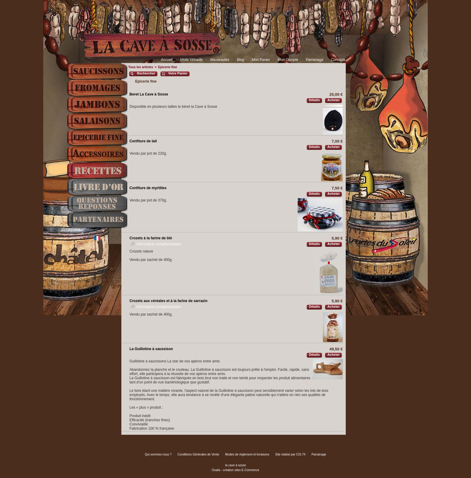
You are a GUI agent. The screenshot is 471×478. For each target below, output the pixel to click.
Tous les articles (140, 67)
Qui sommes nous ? (158, 454)
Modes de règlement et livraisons (247, 454)
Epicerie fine (167, 67)
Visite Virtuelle (191, 60)
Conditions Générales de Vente (198, 454)
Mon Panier (261, 60)
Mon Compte (288, 60)
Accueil (166, 60)
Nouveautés (219, 60)
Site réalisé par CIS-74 (290, 454)
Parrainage (315, 60)
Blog (240, 60)
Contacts (338, 60)
